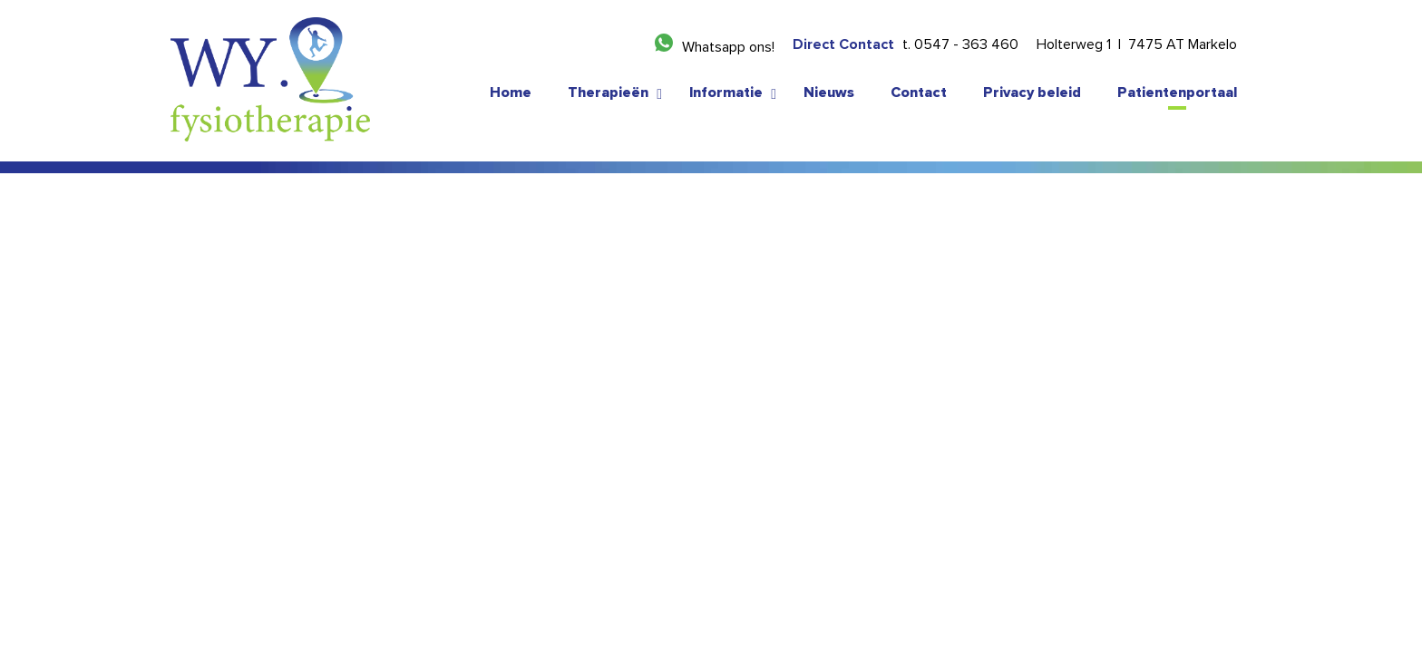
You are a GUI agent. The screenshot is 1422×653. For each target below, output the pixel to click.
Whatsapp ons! (728, 47)
